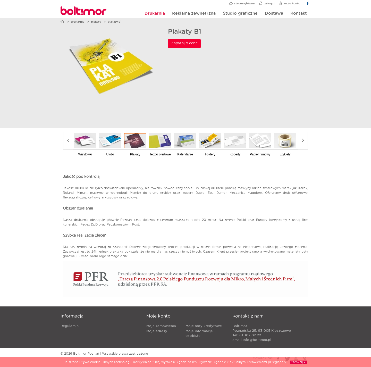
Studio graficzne (240, 13)
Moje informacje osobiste (199, 334)
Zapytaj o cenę (184, 43)
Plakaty (96, 21)
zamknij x (298, 362)
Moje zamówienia (161, 326)
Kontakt (298, 13)
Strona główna (244, 3)
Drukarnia (155, 13)
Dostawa (274, 13)
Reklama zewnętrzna (194, 13)
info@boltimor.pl (257, 340)
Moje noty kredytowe (203, 326)
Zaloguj (269, 3)
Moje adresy (156, 331)
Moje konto (292, 3)
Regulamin (70, 326)
